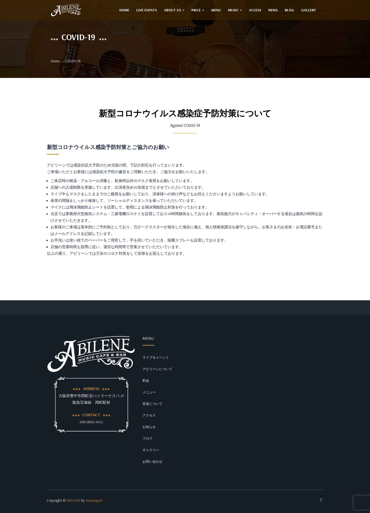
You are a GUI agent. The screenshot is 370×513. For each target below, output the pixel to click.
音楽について (152, 404)
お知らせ (149, 427)
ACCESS (255, 10)
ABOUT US (174, 10)
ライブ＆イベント (156, 357)
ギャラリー (151, 450)
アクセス (149, 415)
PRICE (197, 10)
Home (55, 61)
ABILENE (73, 500)
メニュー (149, 392)
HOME (124, 10)
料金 (146, 380)
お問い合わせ (152, 461)
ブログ (147, 438)
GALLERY (308, 10)
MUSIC (235, 10)
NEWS (273, 10)
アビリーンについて (157, 369)
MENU (216, 10)
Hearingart (94, 500)
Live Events (146, 10)
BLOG (289, 10)
